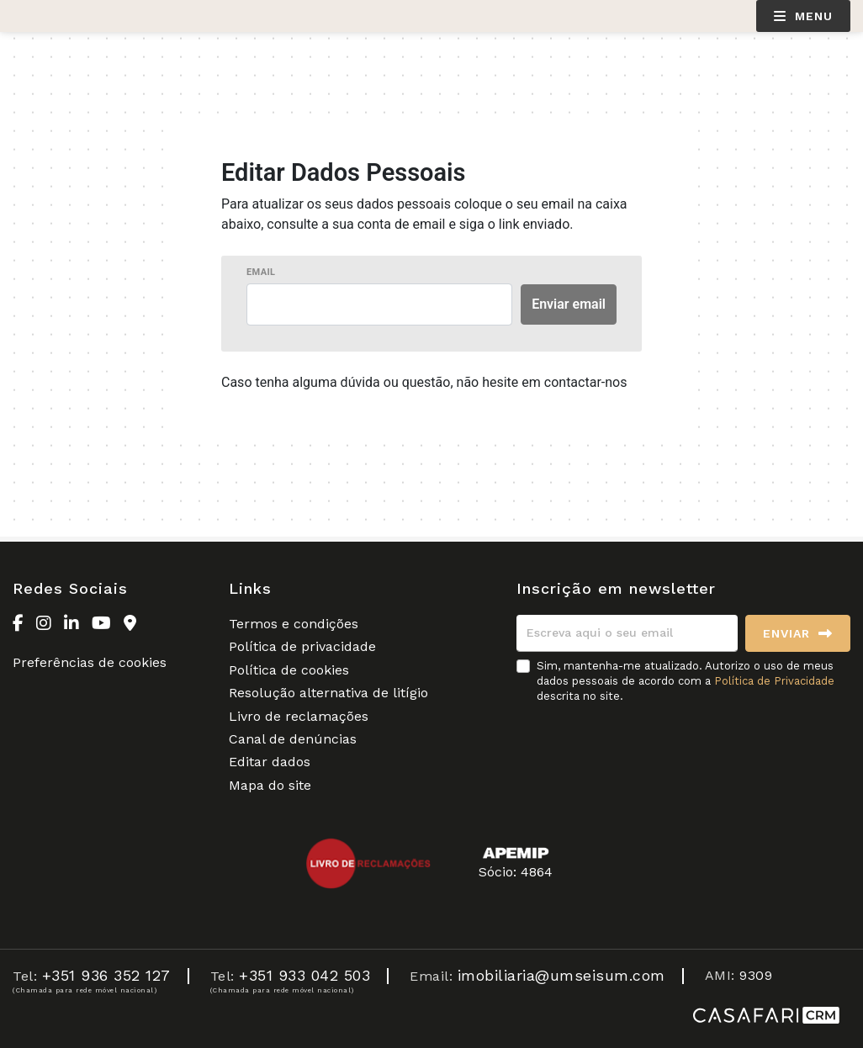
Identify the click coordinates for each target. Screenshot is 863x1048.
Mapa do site (270, 785)
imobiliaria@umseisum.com (561, 975)
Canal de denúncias (293, 739)
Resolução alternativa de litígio (328, 693)
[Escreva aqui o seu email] (627, 633)
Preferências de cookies (90, 662)
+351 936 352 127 (106, 975)
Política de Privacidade (774, 681)
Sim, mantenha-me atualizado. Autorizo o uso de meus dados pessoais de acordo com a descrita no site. (685, 680)
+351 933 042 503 (304, 975)
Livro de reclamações (298, 716)
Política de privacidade (302, 646)
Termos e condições (293, 624)
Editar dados (269, 762)
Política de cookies (289, 670)
